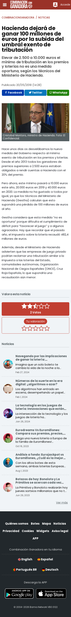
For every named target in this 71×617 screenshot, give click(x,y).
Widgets (42, 531)
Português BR (25, 570)
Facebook (13, 92)
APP (35, 538)
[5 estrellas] (47, 328)
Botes (35, 524)
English (25, 559)
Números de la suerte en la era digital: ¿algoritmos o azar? (39, 382)
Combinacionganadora (18, 17)
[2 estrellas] (30, 328)
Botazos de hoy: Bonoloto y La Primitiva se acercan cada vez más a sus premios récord (38, 482)
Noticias (44, 17)
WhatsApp (58, 92)
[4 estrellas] (41, 328)
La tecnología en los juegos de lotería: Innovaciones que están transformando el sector (40, 408)
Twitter (35, 92)
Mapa (46, 524)
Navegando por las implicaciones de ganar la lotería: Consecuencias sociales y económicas (41, 361)
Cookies (28, 531)
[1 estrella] (24, 328)
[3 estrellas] (35, 328)
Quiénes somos (16, 524)
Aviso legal (60, 531)
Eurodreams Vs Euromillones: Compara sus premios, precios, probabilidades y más (39, 433)
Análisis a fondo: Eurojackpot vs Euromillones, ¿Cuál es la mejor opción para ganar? (40, 458)
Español (45, 559)
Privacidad (11, 531)
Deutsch (50, 570)
